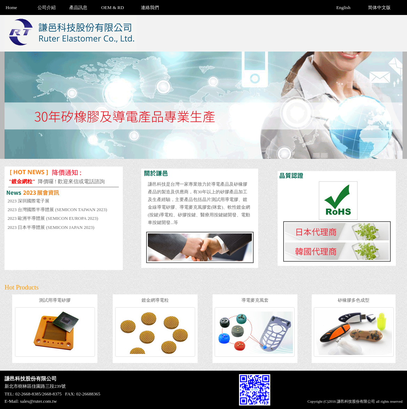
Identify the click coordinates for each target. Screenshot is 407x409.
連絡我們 (150, 7)
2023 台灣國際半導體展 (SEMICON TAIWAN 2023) (57, 209)
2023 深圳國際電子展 (28, 200)
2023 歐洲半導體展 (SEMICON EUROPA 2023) (53, 218)
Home (11, 7)
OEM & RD (112, 7)
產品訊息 (78, 7)
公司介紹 (47, 7)
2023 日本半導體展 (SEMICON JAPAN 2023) (51, 227)
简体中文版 (379, 7)
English (343, 7)
